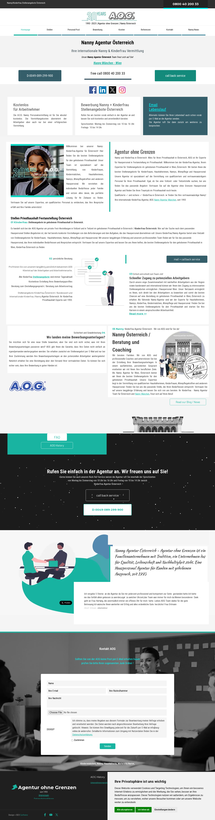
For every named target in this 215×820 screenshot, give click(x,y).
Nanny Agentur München (165, 199)
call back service (175, 76)
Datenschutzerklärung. (82, 734)
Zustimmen (79, 740)
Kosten (122, 29)
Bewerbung (97, 29)
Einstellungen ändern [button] (165, 809)
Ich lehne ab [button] (143, 809)
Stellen (50, 29)
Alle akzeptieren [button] (125, 809)
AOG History (57, 445)
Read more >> (138, 313)
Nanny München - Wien (108, 63)
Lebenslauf (157, 109)
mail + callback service (187, 259)
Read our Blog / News (188, 402)
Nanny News (193, 29)
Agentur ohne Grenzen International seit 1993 (107, 82)
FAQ (57, 437)
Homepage (25, 29)
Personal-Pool (74, 29)
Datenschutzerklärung (44, 798)
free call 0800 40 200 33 (108, 73)
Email (153, 105)
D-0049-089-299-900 (40, 76)
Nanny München (142, 394)
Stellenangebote (41, 277)
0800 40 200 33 (186, 4)
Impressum (44, 795)
